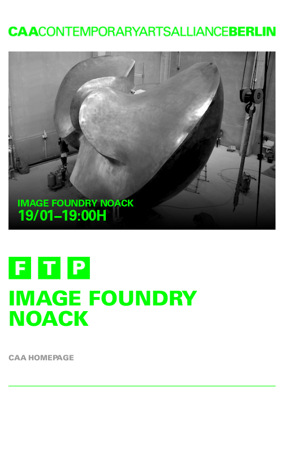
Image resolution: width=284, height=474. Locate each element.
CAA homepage (41, 357)
